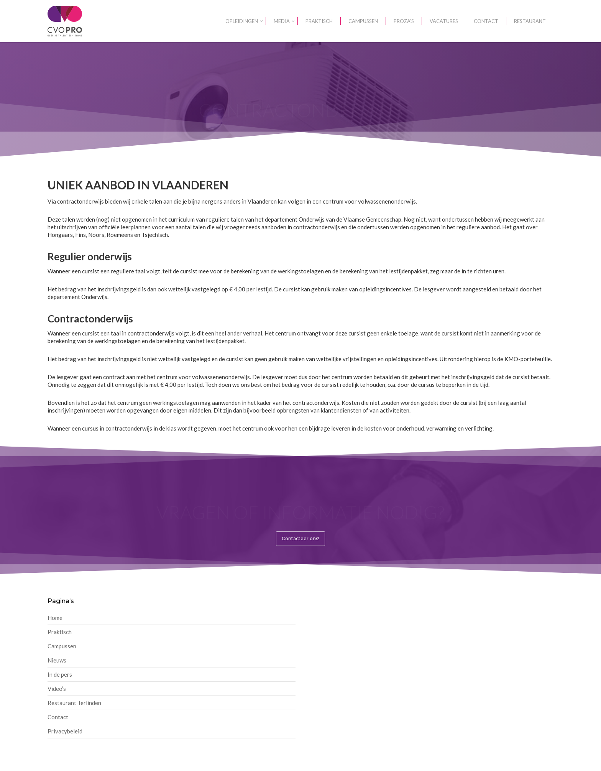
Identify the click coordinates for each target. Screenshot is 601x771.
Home (55, 617)
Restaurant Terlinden (74, 702)
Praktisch (60, 631)
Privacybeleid (65, 731)
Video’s (57, 688)
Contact (58, 716)
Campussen (62, 646)
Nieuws (57, 660)
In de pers (60, 674)
